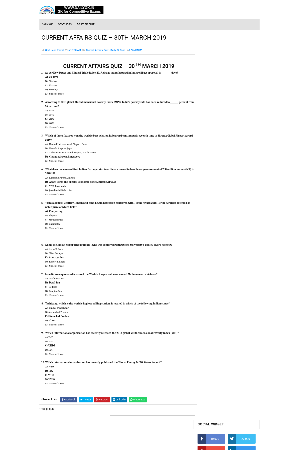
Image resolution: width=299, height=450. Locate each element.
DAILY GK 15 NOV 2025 (231, 233)
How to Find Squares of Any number (220, 113)
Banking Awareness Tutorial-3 (217, 414)
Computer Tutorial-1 (210, 350)
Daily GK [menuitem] (47, 24)
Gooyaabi (177, 445)
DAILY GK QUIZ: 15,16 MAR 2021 (218, 249)
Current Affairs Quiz (97, 50)
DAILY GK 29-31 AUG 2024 (233, 267)
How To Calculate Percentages (217, 160)
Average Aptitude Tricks (213, 176)
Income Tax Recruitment (213, 184)
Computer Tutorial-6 (210, 378)
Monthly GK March (209, 314)
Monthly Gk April (208, 309)
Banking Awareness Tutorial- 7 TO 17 (221, 425)
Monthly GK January (210, 326)
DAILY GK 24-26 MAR (211, 258)
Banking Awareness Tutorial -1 (217, 402)
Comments (135, 51)
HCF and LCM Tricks (210, 168)
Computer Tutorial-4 (210, 367)
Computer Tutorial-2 (210, 355)
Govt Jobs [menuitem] (65, 24)
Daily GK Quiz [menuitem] (86, 24)
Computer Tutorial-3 (210, 361)
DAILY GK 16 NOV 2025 (231, 217)
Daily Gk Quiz (117, 50)
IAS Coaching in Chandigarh (215, 191)
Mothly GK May (207, 303)
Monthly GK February (211, 320)
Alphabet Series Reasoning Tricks (219, 121)
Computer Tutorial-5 (210, 373)
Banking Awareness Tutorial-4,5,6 (219, 419)
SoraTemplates (141, 445)
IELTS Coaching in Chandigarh (216, 195)
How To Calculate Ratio (212, 129)
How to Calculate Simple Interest (218, 152)
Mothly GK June (207, 297)
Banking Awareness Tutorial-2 (217, 408)
